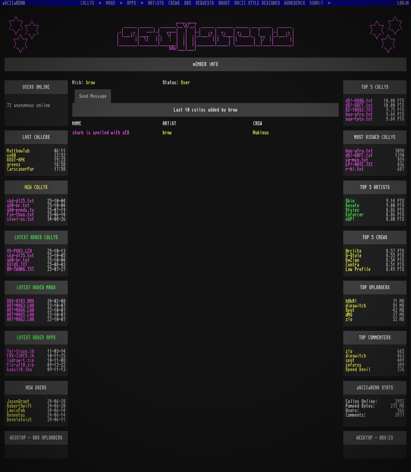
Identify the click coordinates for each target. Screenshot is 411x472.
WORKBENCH (295, 3)
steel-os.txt (20, 219)
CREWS (174, 3)
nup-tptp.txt (359, 119)
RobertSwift (19, 406)
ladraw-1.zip (20, 360)
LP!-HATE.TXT (359, 164)
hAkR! (351, 301)
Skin (350, 201)
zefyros (353, 365)
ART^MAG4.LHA (20, 310)
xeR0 (11, 155)
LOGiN (403, 3)
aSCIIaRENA (13, 3)
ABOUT (224, 3)
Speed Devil (358, 369)
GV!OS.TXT (17, 264)
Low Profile (358, 269)
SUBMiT (318, 3)
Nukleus (261, 132)
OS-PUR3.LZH (19, 251)
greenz (13, 164)
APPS (132, 3)
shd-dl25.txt (20, 201)
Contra (352, 264)
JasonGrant (18, 401)
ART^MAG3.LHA (20, 305)
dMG (349, 315)
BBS (187, 3)
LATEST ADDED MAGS (36, 287)
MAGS (111, 3)
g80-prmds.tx (20, 210)
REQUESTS (205, 3)
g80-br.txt (18, 205)
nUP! (350, 219)
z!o (349, 319)
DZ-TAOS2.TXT (359, 110)
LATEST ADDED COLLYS (36, 237)
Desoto (352, 205)
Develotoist (19, 419)
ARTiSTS (156, 3)
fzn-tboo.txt (20, 214)
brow (167, 132)
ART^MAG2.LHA (20, 319)
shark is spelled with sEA (100, 132)
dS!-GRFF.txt (359, 105)
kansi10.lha (19, 369)
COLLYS (88, 3)
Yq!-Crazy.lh (20, 351)
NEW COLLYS (36, 187)
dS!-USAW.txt (359, 100)
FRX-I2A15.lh (20, 356)
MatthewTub (18, 151)
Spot (350, 310)
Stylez (352, 210)
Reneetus (16, 415)
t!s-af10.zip (20, 365)
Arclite (353, 251)
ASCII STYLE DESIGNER (257, 3)
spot (350, 360)
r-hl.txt (355, 169)
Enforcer (355, 214)
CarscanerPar (20, 169)
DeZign (352, 260)
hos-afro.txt (359, 114)
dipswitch (356, 305)
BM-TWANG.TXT (20, 269)
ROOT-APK (16, 160)
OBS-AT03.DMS (20, 301)
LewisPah (16, 410)
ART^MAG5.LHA (20, 315)
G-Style (353, 255)
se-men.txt (357, 160)
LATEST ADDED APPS (36, 337)
